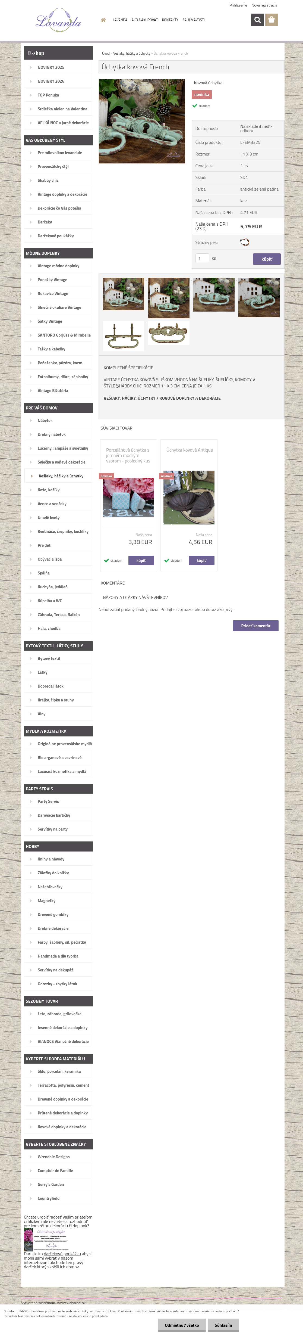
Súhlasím (223, 1325)
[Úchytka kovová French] (142, 81)
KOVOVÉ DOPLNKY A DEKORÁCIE (190, 398)
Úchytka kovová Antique (189, 450)
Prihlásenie (238, 5)
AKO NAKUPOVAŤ (145, 20)
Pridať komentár (255, 626)
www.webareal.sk (71, 1303)
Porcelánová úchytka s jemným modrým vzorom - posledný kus (128, 455)
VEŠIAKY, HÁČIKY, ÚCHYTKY (130, 398)
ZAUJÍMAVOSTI (194, 20)
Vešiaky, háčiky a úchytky (131, 53)
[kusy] (202, 258)
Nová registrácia (264, 5)
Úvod (106, 53)
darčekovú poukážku (62, 1253)
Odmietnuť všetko (182, 1325)
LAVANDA (120, 20)
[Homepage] (102, 20)
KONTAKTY (170, 20)
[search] (257, 20)
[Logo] (58, 20)
